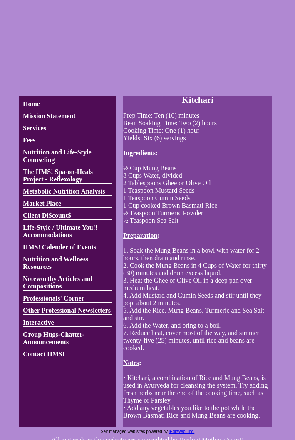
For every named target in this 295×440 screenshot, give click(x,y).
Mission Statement (49, 115)
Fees (29, 140)
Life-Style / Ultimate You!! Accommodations (60, 231)
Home (31, 103)
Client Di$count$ (47, 215)
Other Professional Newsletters (67, 310)
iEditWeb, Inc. (182, 431)
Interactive (38, 322)
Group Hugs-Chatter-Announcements (53, 338)
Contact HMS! (43, 354)
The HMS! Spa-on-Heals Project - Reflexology (58, 175)
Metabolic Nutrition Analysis (64, 191)
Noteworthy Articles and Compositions (57, 282)
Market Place (42, 203)
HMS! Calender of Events (59, 247)
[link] (67, 104)
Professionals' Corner (53, 298)
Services (34, 128)
